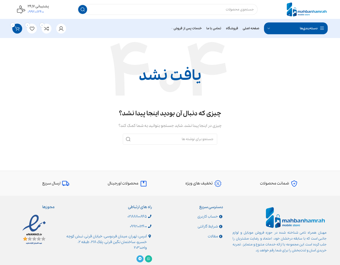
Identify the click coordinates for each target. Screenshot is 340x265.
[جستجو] (167, 9)
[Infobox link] (279, 183)
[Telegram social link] (140, 258)
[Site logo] (307, 9)
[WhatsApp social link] (148, 258)
